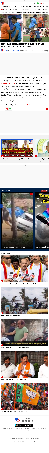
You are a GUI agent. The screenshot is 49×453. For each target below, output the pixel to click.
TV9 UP (32, 439)
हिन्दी (6, 1)
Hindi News (6, 436)
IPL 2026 (23, 7)
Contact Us (5, 428)
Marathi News (13, 436)
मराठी (13, 1)
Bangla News (27, 436)
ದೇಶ (43, 7)
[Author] (2, 50)
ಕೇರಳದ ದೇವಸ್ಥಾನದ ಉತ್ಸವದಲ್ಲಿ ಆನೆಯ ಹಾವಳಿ (14, 247)
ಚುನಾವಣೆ (15, 9)
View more (44, 191)
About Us (11, 428)
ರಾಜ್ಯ (27, 7)
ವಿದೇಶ (46, 7)
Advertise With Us (18, 428)
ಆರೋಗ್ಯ (39, 9)
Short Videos (6, 190)
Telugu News (20, 436)
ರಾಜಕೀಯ (45, 9)
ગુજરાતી (16, 1)
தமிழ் (27, 1)
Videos (10, 12)
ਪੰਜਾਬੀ (24, 1)
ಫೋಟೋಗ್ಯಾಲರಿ (37, 7)
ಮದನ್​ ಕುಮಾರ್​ (16, 50)
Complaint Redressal (24, 431)
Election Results (14, 7)
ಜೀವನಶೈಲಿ (34, 9)
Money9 (37, 439)
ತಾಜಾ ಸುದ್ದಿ (5, 7)
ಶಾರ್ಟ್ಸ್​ (10, 9)
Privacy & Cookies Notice (29, 428)
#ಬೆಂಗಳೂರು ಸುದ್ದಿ (23, 9)
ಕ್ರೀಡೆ (29, 9)
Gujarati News (34, 436)
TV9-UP (39, 1)
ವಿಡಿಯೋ (5, 9)
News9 (2, 1)
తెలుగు (9, 1)
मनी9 (35, 1)
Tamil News (12, 439)
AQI (35, 4)
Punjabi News (42, 436)
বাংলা (20, 1)
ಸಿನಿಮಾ (30, 7)
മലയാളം (31, 1)
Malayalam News (20, 439)
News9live (27, 439)
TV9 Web (6, 50)
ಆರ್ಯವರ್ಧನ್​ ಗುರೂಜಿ (8, 83)
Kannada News (4, 12)
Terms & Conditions (41, 428)
